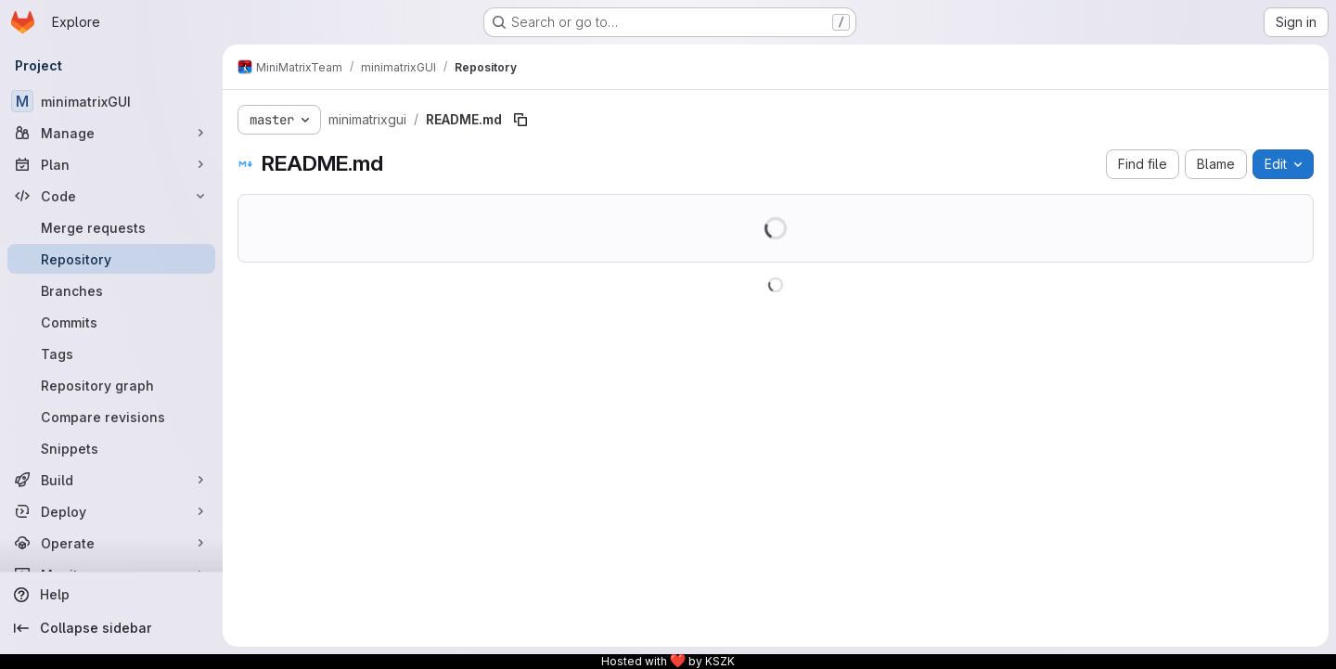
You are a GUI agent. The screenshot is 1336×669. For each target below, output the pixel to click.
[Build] (111, 480)
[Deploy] (111, 511)
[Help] (111, 595)
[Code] (111, 196)
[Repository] (111, 259)
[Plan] (111, 164)
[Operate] (111, 543)
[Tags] (111, 353)
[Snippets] (111, 448)
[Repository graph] (111, 385)
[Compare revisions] (111, 416)
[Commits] (111, 322)
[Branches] (111, 290)
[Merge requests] (111, 227)
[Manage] (111, 133)
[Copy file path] (520, 120)
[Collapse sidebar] (111, 628)
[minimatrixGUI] (111, 101)
